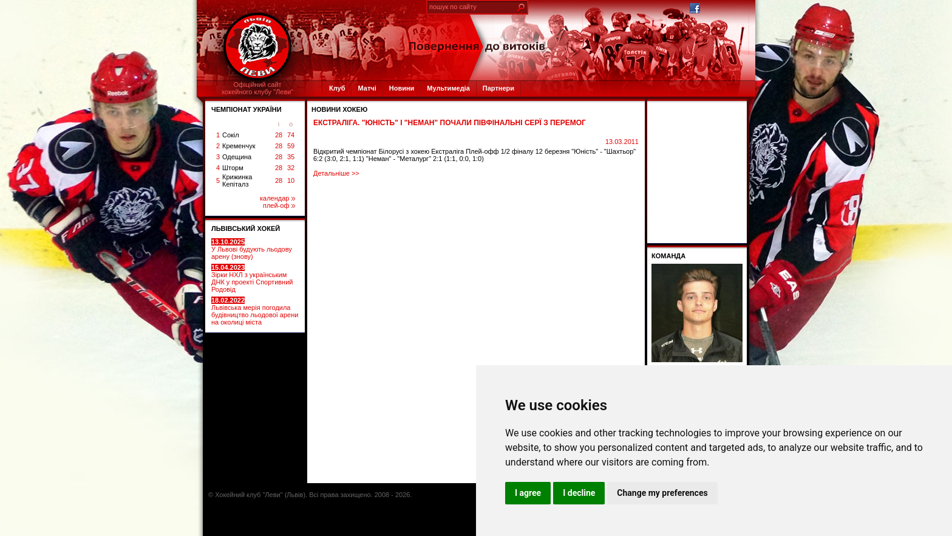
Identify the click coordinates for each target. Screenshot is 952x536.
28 (278, 135)
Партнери (498, 88)
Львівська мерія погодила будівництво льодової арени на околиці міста (254, 311)
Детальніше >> (336, 173)
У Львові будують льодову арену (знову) (251, 249)
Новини (402, 88)
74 (290, 135)
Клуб (337, 88)
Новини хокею (339, 109)
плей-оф (279, 205)
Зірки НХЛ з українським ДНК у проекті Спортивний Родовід (252, 278)
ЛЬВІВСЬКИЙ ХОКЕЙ (245, 228)
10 (290, 180)
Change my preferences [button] (662, 493)
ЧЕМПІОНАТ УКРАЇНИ (246, 109)
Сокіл (230, 135)
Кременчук (238, 145)
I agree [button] (528, 493)
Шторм (232, 167)
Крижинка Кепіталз (237, 180)
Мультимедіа (448, 88)
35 (290, 156)
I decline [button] (579, 493)
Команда (668, 255)
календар (277, 198)
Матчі (367, 88)
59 (290, 145)
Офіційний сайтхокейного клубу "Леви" (258, 88)
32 (290, 167)
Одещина (236, 156)
